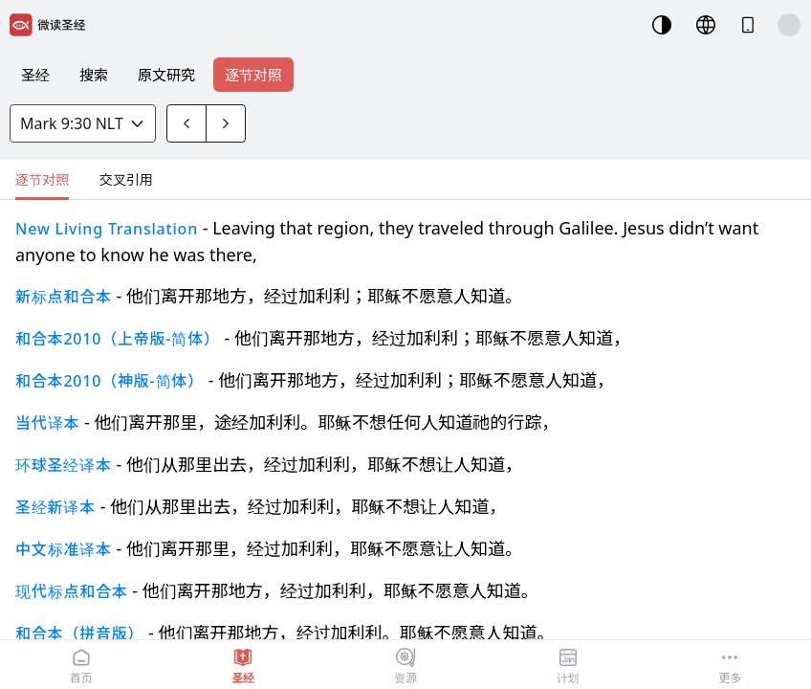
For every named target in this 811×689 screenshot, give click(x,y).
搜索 (93, 74)
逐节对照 (253, 74)
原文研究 (166, 74)
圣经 (35, 74)
